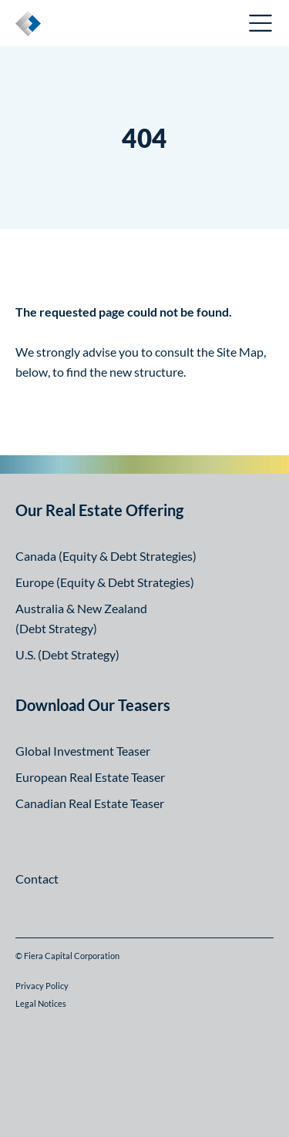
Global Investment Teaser (82, 750)
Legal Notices (40, 1003)
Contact (37, 878)
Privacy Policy (42, 986)
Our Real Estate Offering (99, 510)
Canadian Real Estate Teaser (89, 803)
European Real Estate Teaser (90, 777)
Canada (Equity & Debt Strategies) (106, 555)
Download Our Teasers (92, 705)
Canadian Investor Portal (160, 25)
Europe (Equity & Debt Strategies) (104, 582)
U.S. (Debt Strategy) (67, 654)
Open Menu (261, 23)
